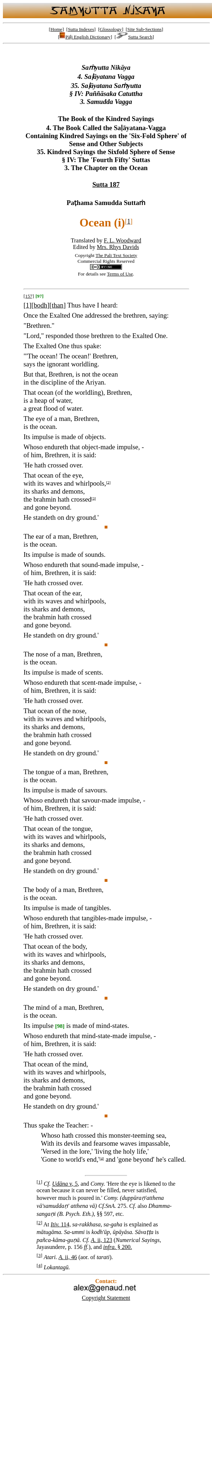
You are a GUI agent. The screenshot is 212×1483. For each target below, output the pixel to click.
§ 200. (117, 1247)
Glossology (111, 29)
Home (56, 29)
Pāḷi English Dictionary (85, 37)
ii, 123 (101, 1240)
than (58, 305)
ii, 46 (67, 1257)
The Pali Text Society (116, 255)
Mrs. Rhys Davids (118, 247)
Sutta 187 (105, 184)
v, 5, (66, 1184)
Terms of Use (120, 274)
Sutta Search (134, 37)
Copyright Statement (106, 1298)
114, (61, 1224)
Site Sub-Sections (144, 29)
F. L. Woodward (122, 240)
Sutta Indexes (81, 29)
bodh (40, 305)
